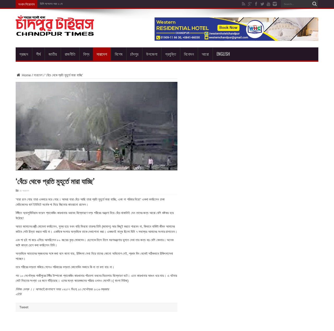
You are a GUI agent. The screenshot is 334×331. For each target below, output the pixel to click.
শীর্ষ (38, 54)
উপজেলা (151, 54)
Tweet (23, 307)
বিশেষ (118, 54)
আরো (205, 54)
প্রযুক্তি (170, 54)
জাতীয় (53, 54)
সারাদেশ (102, 54)
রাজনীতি (70, 54)
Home (23, 75)
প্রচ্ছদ (23, 54)
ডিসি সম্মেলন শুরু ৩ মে (51, 4)
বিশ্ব (86, 54)
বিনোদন (189, 54)
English (223, 54)
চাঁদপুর (134, 54)
